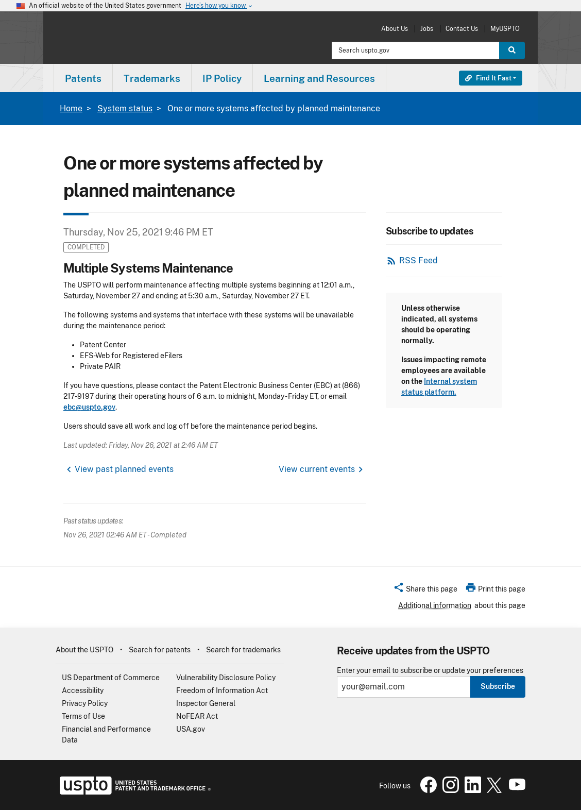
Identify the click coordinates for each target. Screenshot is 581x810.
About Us (394, 28)
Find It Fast (488, 78)
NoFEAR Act (197, 716)
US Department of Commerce (111, 677)
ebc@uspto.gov (89, 407)
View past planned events (124, 469)
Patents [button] (83, 78)
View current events (317, 469)
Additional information (434, 605)
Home (71, 108)
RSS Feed (418, 260)
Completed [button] (86, 247)
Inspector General (205, 703)
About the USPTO (84, 650)
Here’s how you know (219, 6)
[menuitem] (83, 78)
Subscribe (498, 686)
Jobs (426, 28)
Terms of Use (83, 716)
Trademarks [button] (152, 78)
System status (124, 108)
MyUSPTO (505, 28)
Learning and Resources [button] (319, 78)
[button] (425, 590)
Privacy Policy (85, 703)
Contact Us (462, 28)
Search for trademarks (243, 650)
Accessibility (83, 690)
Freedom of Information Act (222, 690)
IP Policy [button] (222, 78)
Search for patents (160, 650)
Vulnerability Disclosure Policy (226, 677)
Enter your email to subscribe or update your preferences (430, 670)
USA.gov (190, 729)
